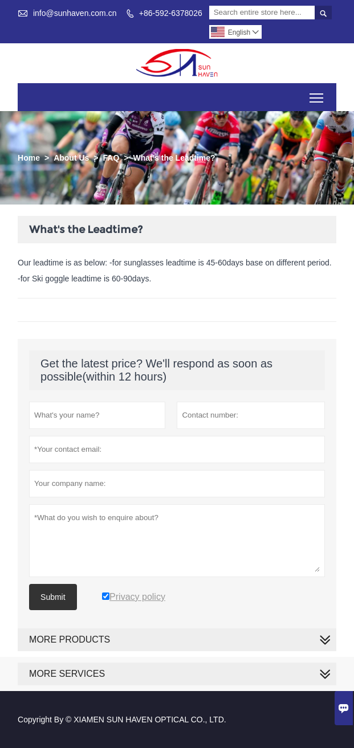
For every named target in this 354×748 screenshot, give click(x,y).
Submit (53, 597)
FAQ (111, 157)
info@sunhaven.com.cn (75, 13)
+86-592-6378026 (170, 13)
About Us (71, 157)
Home (29, 157)
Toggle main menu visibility (317, 94)
